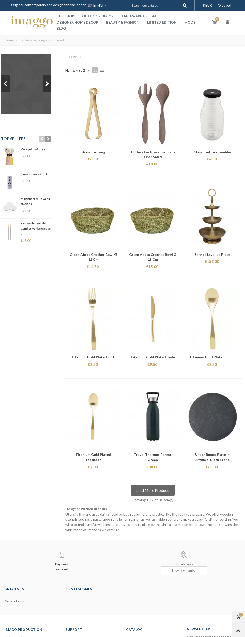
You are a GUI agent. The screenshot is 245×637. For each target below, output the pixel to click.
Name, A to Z (77, 70)
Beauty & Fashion (122, 22)
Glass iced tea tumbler (212, 152)
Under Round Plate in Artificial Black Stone (212, 457)
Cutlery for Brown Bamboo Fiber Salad (153, 154)
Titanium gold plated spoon (212, 357)
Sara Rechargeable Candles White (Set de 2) (36, 229)
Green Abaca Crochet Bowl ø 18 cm (153, 257)
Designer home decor (77, 22)
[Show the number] (184, 570)
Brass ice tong (93, 152)
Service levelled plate (212, 254)
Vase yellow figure (33, 149)
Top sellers (13, 138)
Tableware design (139, 16)
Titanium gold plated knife (152, 357)
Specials (14, 589)
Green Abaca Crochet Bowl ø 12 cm (93, 257)
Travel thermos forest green (153, 457)
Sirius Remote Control (36, 174)
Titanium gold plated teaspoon (93, 457)
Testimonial (80, 589)
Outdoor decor (98, 16)
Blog (61, 28)
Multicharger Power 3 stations (35, 201)
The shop (65, 16)
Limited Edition (162, 22)
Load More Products (152, 490)
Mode (189, 22)
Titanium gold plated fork (93, 357)
